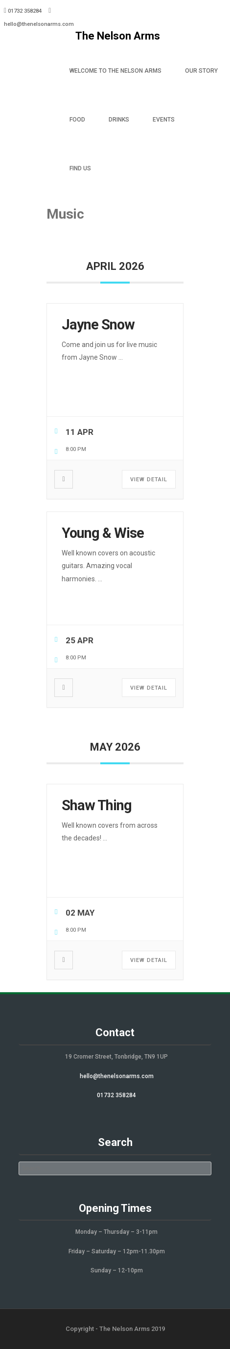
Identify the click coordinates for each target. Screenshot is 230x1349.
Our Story (201, 70)
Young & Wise (103, 533)
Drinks (119, 119)
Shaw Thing (97, 805)
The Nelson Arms (117, 36)
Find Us (80, 168)
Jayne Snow (98, 324)
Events (164, 119)
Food (77, 119)
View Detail (148, 479)
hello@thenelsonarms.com (39, 24)
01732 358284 (116, 1095)
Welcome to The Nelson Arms (115, 70)
